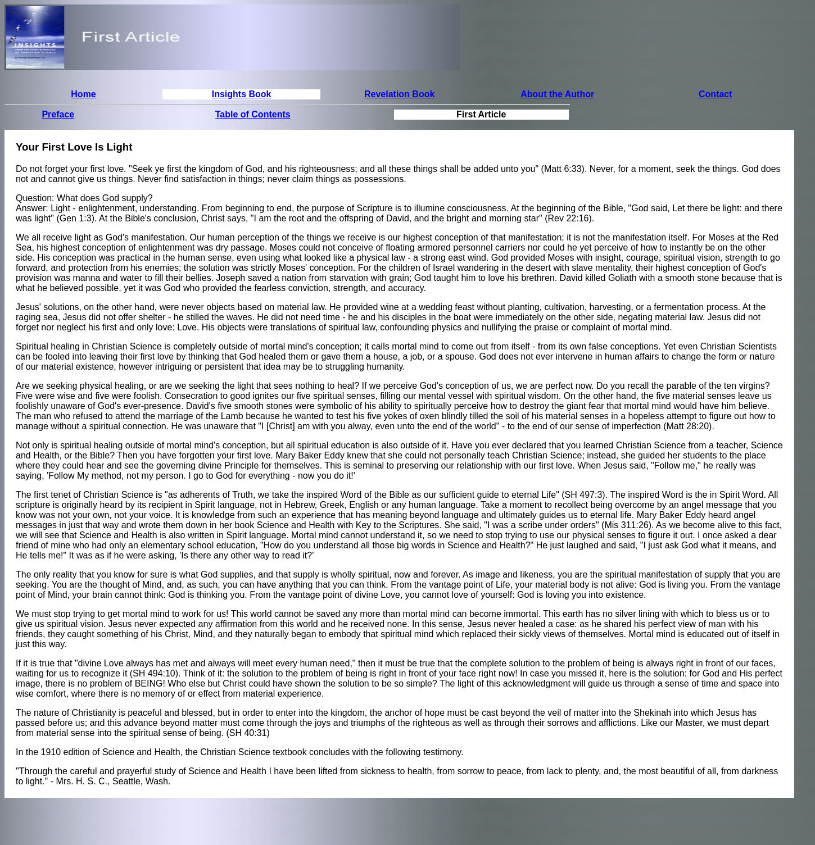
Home (83, 94)
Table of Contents (253, 114)
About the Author (557, 94)
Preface (58, 114)
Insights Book (241, 94)
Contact (715, 94)
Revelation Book (399, 94)
